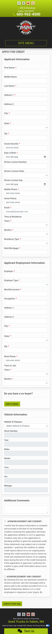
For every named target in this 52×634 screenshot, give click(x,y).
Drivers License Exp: (13, 180)
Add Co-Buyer (12, 404)
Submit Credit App (12, 603)
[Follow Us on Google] (33, 3)
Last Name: (9, 86)
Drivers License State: (14, 171)
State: (7, 123)
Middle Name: (10, 77)
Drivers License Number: (15, 162)
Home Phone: (10, 198)
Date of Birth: (10, 153)
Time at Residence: (13, 216)
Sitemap (29, 625)
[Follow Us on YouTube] (28, 3)
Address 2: (9, 104)
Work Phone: (10, 356)
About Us (20, 618)
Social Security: (11, 144)
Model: (7, 458)
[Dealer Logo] (25, 27)
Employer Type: (11, 280)
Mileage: (8, 485)
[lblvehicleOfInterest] (26, 425)
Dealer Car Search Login (9, 625)
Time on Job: (10, 365)
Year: (6, 440)
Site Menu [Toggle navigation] (26, 43)
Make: (7, 449)
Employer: (8, 271)
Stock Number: (11, 431)
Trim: (6, 467)
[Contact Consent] (5, 576)
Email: (7, 207)
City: (6, 113)
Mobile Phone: (11, 189)
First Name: (9, 67)
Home (15, 618)
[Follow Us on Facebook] (19, 3)
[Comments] (26, 509)
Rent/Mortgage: (11, 248)
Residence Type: (11, 239)
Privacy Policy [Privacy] (35, 618)
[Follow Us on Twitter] (23, 3)
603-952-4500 (28, 14)
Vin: (6, 476)
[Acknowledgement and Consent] (5, 521)
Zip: (6, 133)
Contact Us (27, 618)
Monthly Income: (12, 289)
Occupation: (9, 298)
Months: (8, 230)
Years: (7, 221)
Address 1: (9, 95)
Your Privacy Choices (41, 625)
